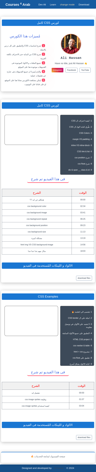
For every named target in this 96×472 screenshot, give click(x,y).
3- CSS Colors (85, 133)
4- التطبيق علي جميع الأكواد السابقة (77, 333)
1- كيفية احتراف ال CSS (81, 121)
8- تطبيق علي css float (82, 358)
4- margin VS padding (82, 139)
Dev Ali (42, 4)
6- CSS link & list (84, 151)
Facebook (71, 71)
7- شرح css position (83, 158)
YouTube (85, 71)
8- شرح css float (85, 164)
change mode (67, 4)
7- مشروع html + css (83, 352)
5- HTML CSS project (82, 339)
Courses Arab (18, 5)
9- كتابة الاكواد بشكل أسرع (81, 364)
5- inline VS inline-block (81, 145)
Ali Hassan (59, 468)
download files (84, 278)
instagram (57, 71)
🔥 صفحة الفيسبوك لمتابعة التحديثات (48, 456)
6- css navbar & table (82, 346)
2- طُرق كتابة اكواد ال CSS (80, 127)
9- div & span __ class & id (80, 170)
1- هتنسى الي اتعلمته (82, 312)
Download (84, 4)
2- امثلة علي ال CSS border (80, 318)
